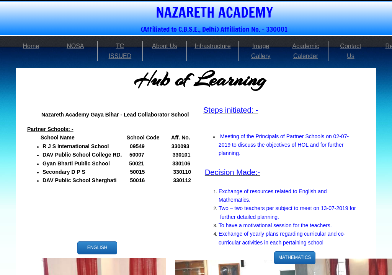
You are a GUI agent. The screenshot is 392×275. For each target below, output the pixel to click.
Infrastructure (212, 46)
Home (31, 46)
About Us (164, 46)
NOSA (75, 46)
